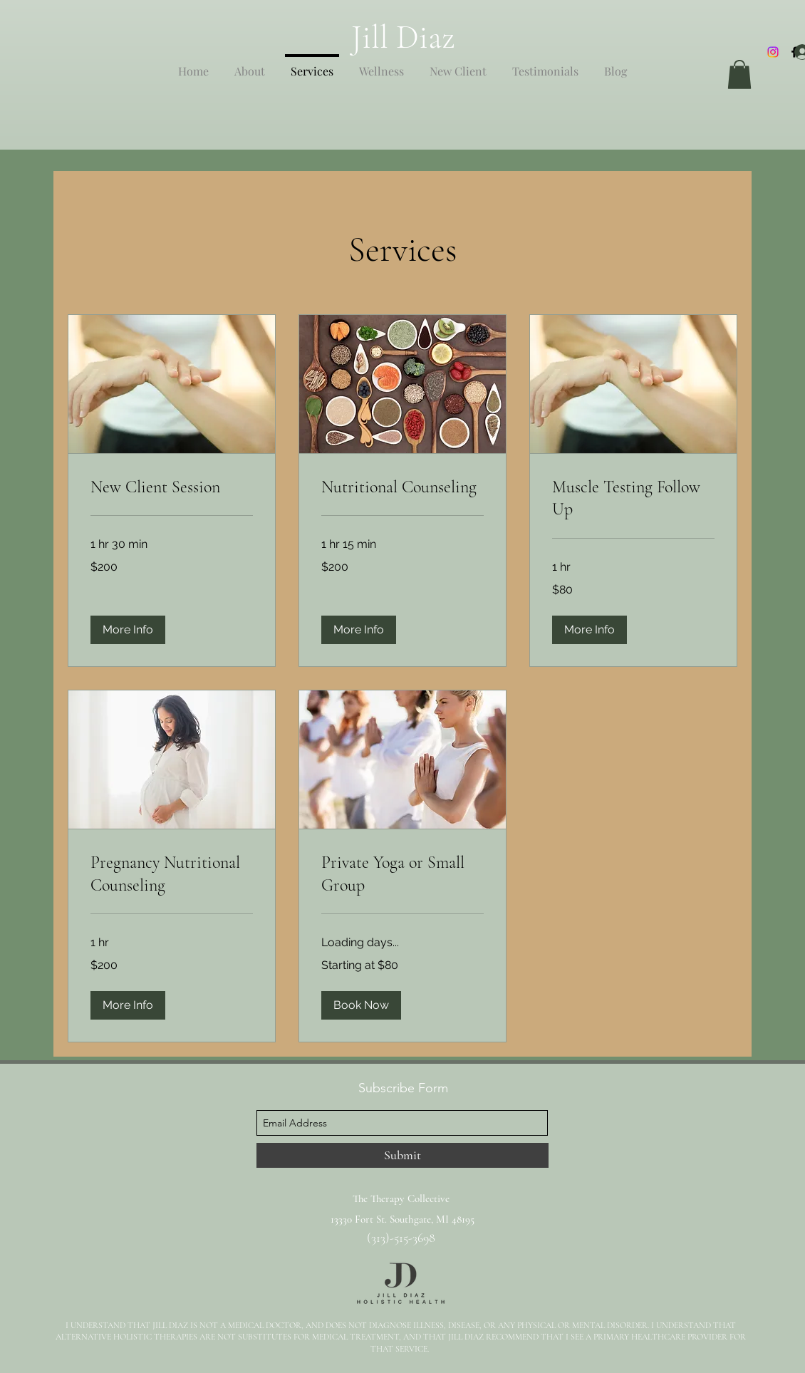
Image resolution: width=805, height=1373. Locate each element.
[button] (739, 74)
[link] (171, 487)
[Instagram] (773, 52)
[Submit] (402, 1155)
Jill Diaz (403, 37)
